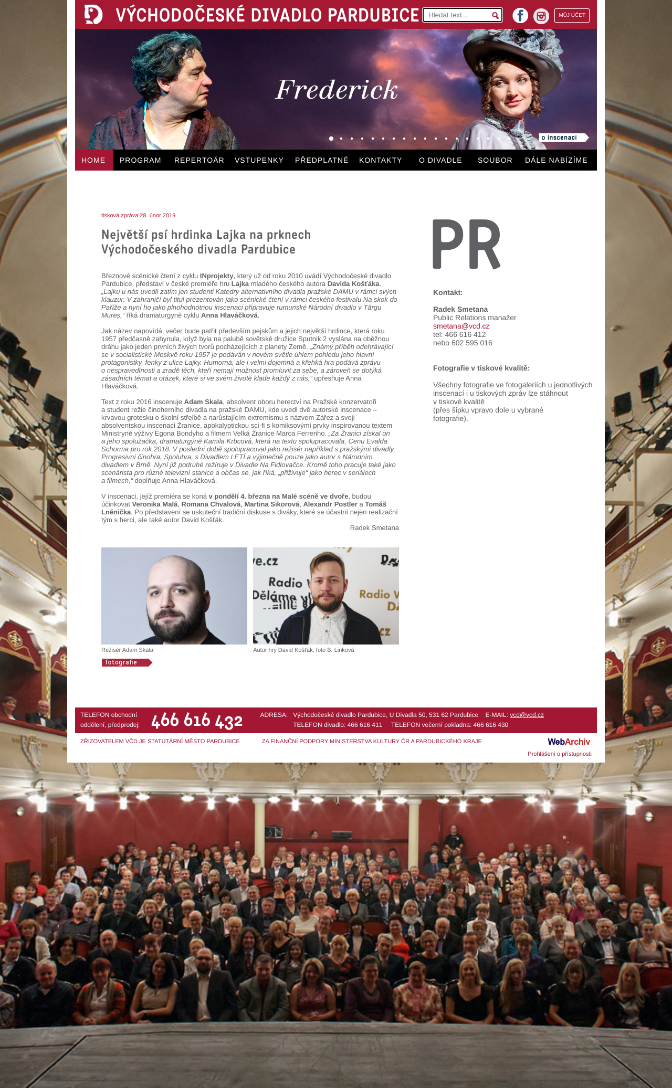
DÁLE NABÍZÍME (556, 160)
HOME (93, 160)
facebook (520, 12)
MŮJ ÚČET (572, 15)
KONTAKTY (380, 160)
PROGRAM (140, 160)
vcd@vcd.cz (527, 715)
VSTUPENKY (259, 160)
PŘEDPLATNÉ (322, 160)
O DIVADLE (441, 160)
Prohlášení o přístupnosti (560, 754)
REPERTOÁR (199, 160)
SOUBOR (495, 160)
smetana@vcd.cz (461, 326)
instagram (541, 16)
